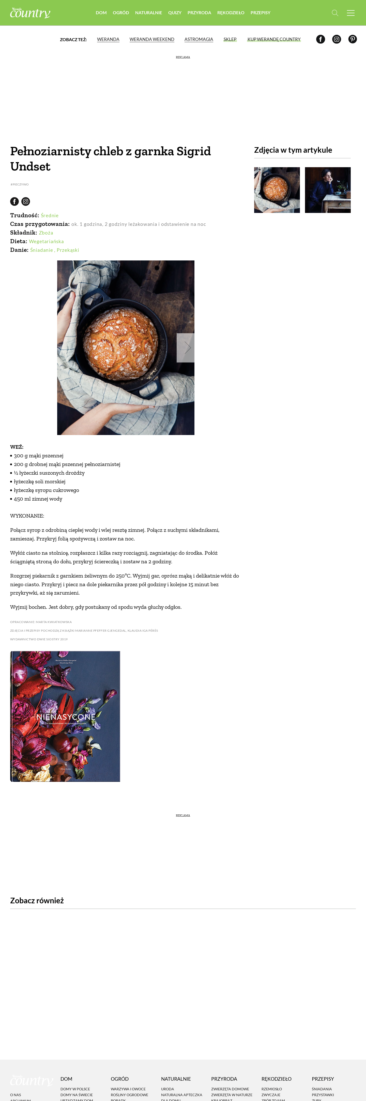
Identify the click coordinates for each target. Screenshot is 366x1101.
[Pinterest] (352, 39)
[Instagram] (336, 39)
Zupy (316, 1097)
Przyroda (199, 12)
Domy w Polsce (75, 1085)
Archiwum (20, 1097)
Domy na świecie (76, 1091)
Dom (101, 12)
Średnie (50, 215)
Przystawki (323, 1091)
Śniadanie (41, 250)
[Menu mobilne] (351, 13)
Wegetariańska (46, 241)
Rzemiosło (272, 1085)
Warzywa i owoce (128, 1085)
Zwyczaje (271, 1091)
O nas (15, 1091)
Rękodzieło (231, 12)
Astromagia (199, 39)
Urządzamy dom (76, 1097)
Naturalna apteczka (181, 1091)
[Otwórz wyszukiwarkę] (334, 12)
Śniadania (322, 1085)
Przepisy (260, 12)
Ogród (121, 12)
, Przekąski (66, 250)
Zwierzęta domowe (230, 1085)
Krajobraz (221, 1097)
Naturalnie (148, 12)
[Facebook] (320, 39)
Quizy (174, 12)
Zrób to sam (273, 1097)
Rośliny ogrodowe (129, 1091)
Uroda (167, 1085)
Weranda (108, 39)
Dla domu (170, 1097)
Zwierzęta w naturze (231, 1091)
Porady (118, 1097)
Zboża (46, 233)
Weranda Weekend (152, 39)
